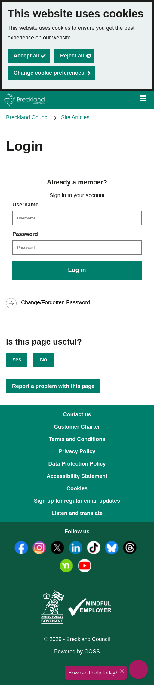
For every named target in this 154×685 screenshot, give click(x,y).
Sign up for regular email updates (77, 501)
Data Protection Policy (77, 464)
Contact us (77, 414)
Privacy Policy (77, 451)
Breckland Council (28, 117)
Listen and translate (77, 513)
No (43, 360)
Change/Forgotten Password (55, 302)
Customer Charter (77, 427)
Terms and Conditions (77, 439)
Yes (16, 360)
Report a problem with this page (53, 386)
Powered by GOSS (77, 652)
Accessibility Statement (77, 476)
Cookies (77, 488)
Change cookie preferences (49, 73)
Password (25, 234)
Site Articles (75, 117)
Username (25, 205)
